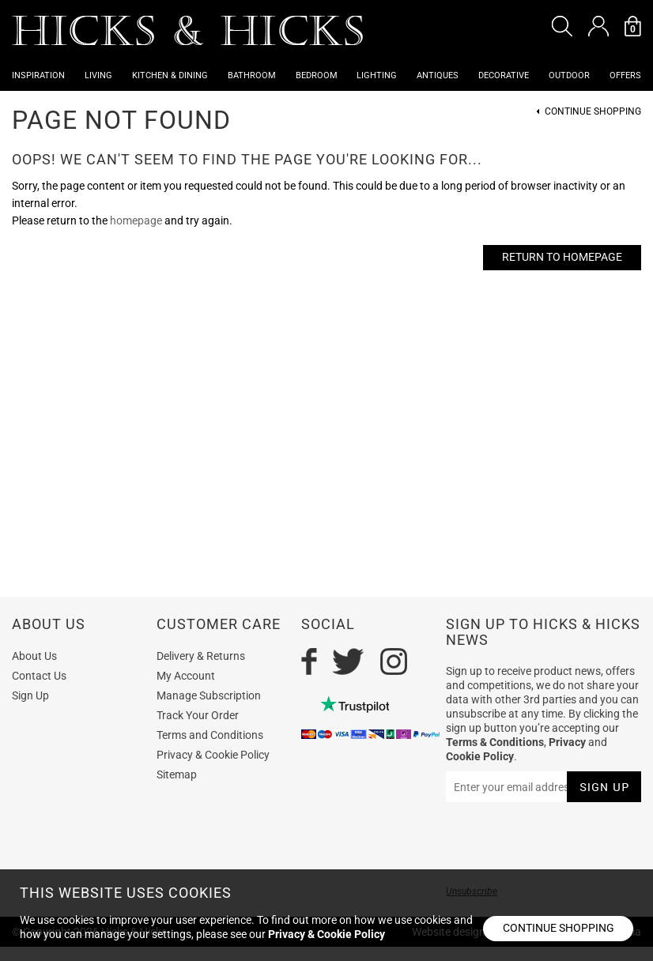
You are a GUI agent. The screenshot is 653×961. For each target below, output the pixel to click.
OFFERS (625, 75)
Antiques (438, 75)
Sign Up (30, 695)
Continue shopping (558, 927)
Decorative (503, 75)
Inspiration (38, 75)
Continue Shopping (593, 112)
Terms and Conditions (210, 735)
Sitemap (177, 774)
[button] (562, 26)
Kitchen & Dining (170, 75)
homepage (136, 220)
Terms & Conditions (495, 742)
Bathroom (252, 75)
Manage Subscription (209, 695)
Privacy (567, 742)
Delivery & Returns (201, 656)
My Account (186, 675)
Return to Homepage (562, 257)
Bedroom (317, 75)
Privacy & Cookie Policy (213, 754)
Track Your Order (198, 715)
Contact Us (39, 675)
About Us (34, 656)
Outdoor (569, 75)
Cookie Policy (480, 756)
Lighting (377, 75)
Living (98, 75)
